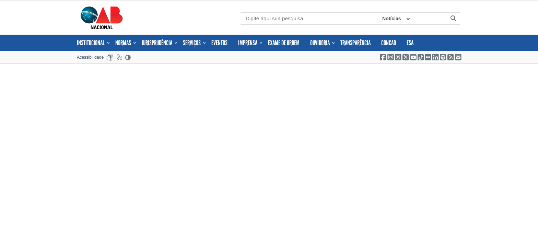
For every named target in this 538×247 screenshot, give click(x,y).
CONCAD (388, 43)
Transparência (355, 43)
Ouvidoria (322, 43)
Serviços (194, 43)
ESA (410, 43)
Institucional (93, 43)
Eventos (219, 43)
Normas (125, 43)
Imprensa (250, 43)
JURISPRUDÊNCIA (159, 43)
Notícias (391, 18)
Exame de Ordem (284, 43)
